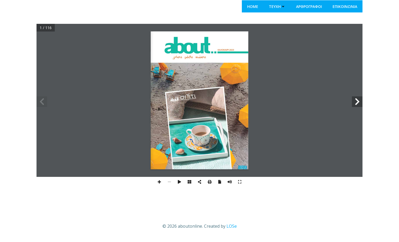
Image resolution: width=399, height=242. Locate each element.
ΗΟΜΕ (252, 6)
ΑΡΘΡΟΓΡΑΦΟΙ (309, 6)
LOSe (231, 226)
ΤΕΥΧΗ (277, 6)
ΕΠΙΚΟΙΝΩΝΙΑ (345, 6)
